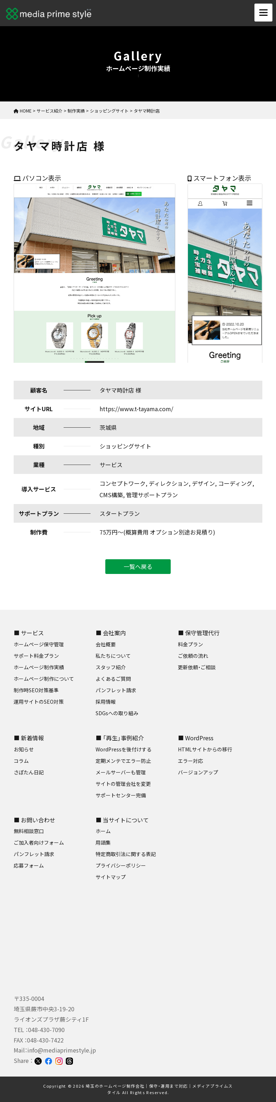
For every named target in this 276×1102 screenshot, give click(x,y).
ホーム (103, 831)
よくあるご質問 (113, 678)
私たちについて (113, 655)
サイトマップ (111, 876)
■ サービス (29, 632)
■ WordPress (195, 737)
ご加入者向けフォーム (39, 842)
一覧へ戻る (138, 566)
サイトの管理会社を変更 (123, 783)
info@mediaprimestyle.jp (61, 1050)
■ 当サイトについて (122, 820)
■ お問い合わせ (34, 820)
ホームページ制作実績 (39, 667)
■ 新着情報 (29, 737)
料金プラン (190, 644)
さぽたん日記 (29, 772)
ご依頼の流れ (193, 655)
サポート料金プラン (36, 655)
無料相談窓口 (29, 831)
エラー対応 (190, 760)
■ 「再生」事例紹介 (120, 737)
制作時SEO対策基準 (36, 690)
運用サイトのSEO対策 (39, 701)
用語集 (103, 842)
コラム (21, 760)
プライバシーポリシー (121, 865)
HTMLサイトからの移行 (205, 749)
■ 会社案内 (111, 632)
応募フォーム (29, 865)
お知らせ (24, 749)
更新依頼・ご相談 (197, 667)
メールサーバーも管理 (121, 772)
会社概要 (106, 644)
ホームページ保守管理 (39, 644)
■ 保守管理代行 (199, 632)
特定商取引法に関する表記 (126, 854)
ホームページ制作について (44, 678)
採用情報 (106, 701)
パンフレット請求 (116, 690)
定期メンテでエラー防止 (123, 760)
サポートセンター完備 (121, 795)
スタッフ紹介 (111, 667)
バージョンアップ (198, 772)
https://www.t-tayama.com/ (136, 408)
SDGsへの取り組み (117, 713)
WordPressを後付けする (124, 749)
